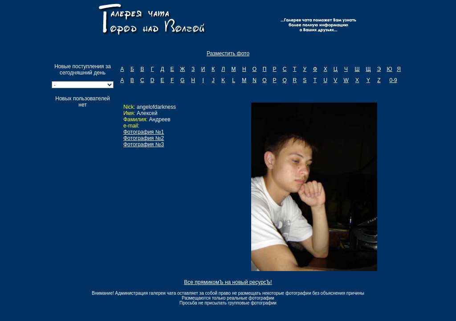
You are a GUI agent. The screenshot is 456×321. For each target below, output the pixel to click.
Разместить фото (228, 53)
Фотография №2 (143, 138)
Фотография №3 (143, 144)
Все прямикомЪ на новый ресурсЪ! (228, 282)
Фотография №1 (143, 132)
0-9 (393, 80)
